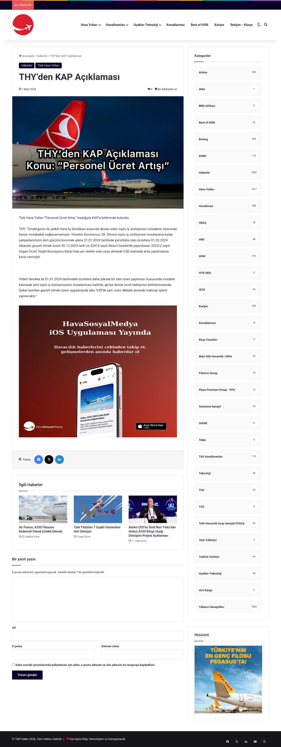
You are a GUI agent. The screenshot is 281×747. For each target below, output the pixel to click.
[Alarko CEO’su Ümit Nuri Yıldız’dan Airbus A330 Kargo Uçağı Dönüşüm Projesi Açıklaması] (153, 509)
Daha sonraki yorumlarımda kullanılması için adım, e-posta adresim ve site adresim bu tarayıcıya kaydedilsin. (85, 665)
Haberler (42, 56)
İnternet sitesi (110, 646)
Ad (14, 627)
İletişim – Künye (241, 25)
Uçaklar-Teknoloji (145, 25)
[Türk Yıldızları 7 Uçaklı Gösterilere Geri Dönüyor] (98, 509)
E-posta (17, 646)
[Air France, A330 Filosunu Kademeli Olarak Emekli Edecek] (43, 509)
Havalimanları (115, 25)
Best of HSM (199, 25)
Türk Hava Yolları (48, 65)
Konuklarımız (175, 25)
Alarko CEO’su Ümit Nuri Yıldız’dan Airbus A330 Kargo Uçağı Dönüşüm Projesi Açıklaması (152, 531)
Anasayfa (26, 56)
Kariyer (219, 25)
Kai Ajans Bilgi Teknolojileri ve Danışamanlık (97, 739)
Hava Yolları (89, 25)
